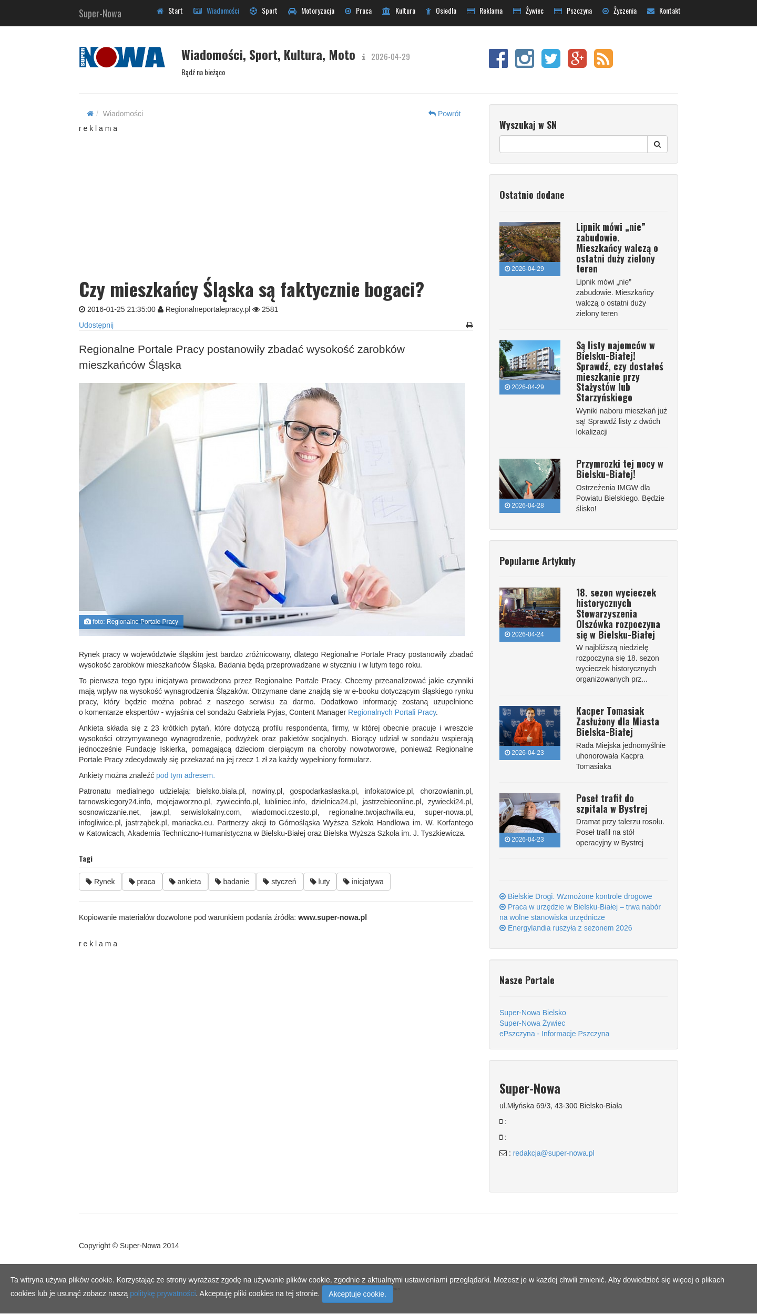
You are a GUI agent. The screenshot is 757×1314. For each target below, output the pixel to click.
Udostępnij (96, 325)
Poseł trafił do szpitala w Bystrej (612, 803)
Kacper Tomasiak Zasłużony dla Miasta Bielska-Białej (617, 721)
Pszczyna (573, 10)
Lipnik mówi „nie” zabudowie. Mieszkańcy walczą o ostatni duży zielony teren (617, 247)
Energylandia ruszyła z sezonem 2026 (565, 928)
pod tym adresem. (185, 775)
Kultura (398, 10)
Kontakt (664, 10)
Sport (264, 10)
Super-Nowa (100, 11)
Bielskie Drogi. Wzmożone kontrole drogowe (575, 896)
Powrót (444, 113)
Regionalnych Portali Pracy (392, 712)
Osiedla (441, 10)
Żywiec (528, 10)
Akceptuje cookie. (357, 1294)
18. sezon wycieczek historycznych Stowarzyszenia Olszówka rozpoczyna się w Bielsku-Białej (618, 613)
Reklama (485, 10)
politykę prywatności (163, 1293)
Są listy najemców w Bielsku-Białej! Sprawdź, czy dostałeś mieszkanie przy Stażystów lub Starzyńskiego (619, 371)
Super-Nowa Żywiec (532, 1023)
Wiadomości (216, 10)
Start (170, 10)
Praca (358, 10)
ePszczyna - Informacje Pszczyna (554, 1033)
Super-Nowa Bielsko (532, 1012)
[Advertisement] (276, 199)
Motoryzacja (311, 10)
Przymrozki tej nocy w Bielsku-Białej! (619, 469)
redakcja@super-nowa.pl (554, 1153)
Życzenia (619, 10)
